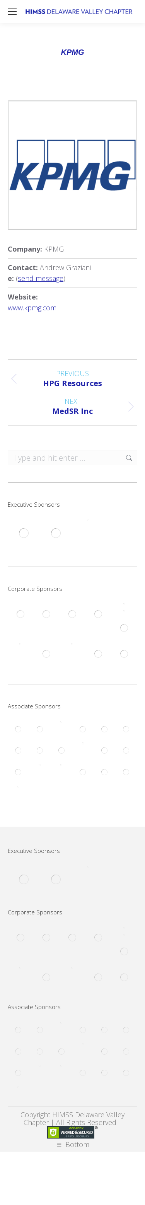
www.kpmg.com (32, 307)
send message (40, 278)
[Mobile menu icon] (12, 11)
